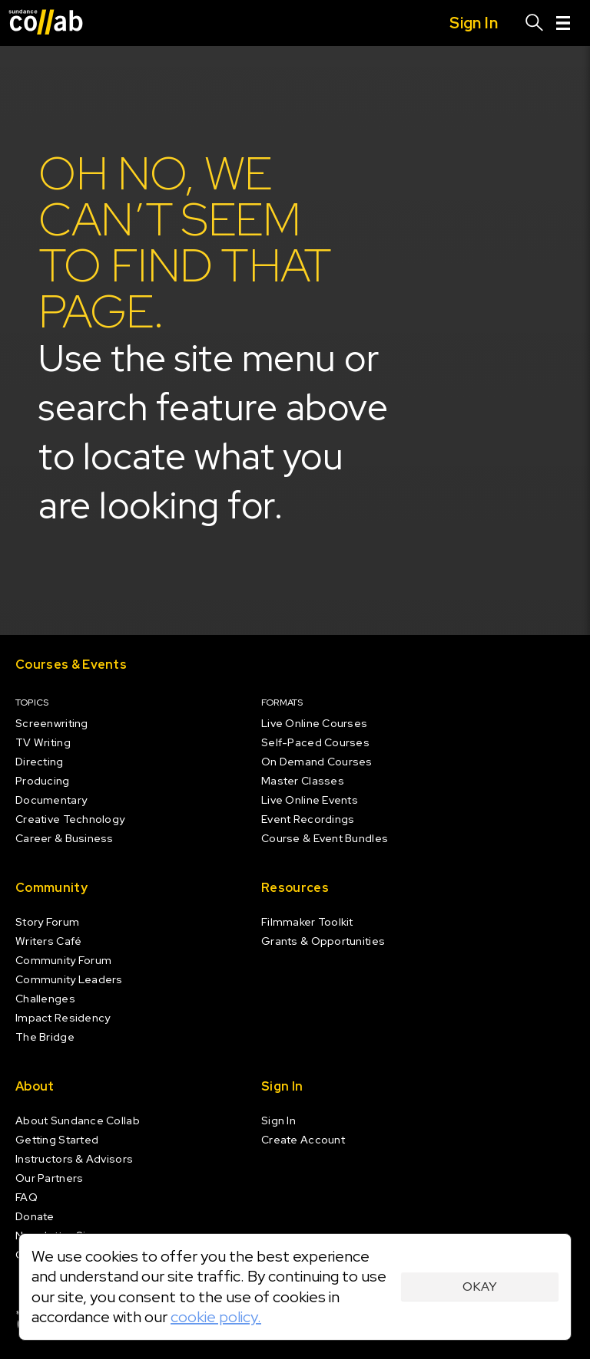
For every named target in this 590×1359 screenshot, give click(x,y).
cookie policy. (216, 1317)
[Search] (534, 23)
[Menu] (563, 23)
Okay (479, 1286)
